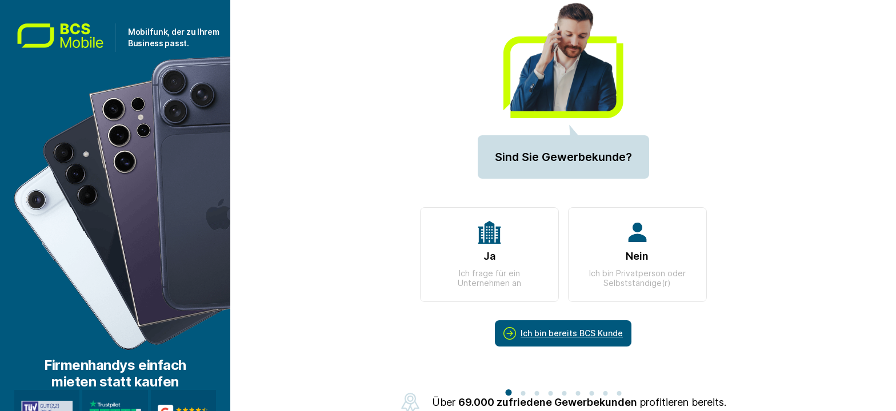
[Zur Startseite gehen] (66, 37)
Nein (637, 254)
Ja (489, 254)
